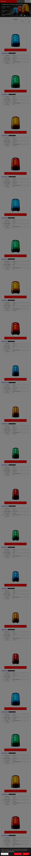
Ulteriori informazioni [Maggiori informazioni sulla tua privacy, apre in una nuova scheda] (10, 851)
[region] (15, 852)
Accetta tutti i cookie (18, 853)
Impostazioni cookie (5, 853)
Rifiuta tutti (26, 853)
